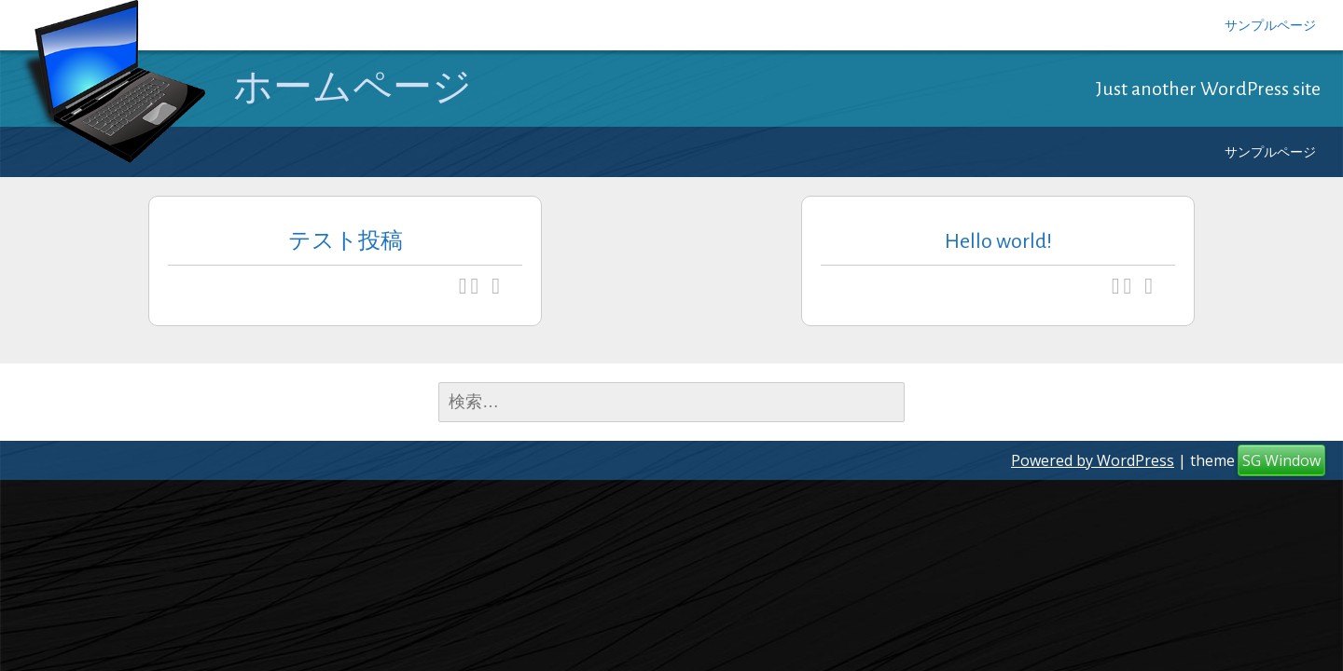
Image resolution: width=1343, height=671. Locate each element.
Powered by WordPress (1092, 460)
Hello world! (998, 241)
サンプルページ (1270, 25)
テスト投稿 (345, 241)
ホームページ (352, 87)
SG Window (1281, 460)
